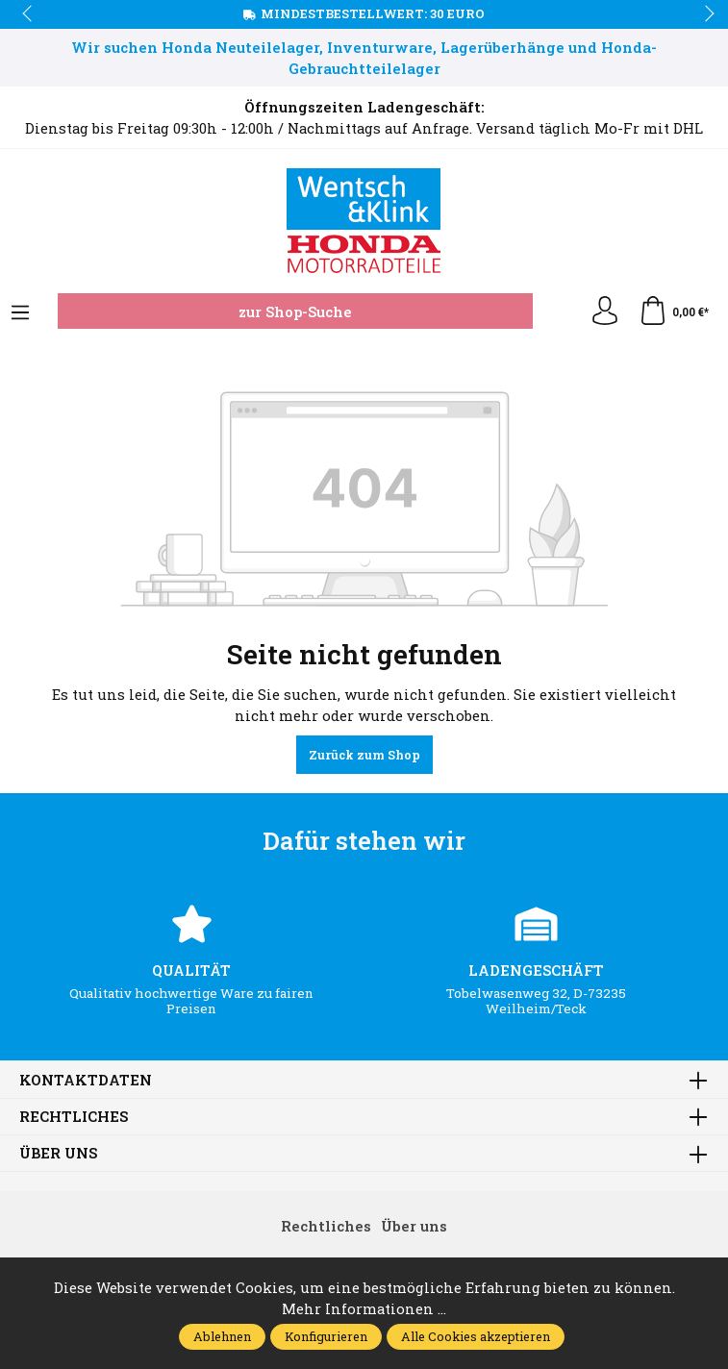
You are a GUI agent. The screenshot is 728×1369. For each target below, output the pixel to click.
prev (28, 14)
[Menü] (20, 313)
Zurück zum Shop (364, 754)
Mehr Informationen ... (364, 1308)
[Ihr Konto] (604, 311)
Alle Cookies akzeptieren (475, 1336)
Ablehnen (222, 1336)
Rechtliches (73, 1116)
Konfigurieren (326, 1336)
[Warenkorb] (674, 311)
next (704, 14)
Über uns (58, 1153)
